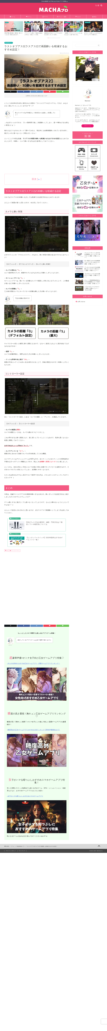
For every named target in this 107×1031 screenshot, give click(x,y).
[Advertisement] (36, 158)
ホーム (12, 17)
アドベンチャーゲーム (15, 551)
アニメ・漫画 (61, 17)
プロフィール (87, 126)
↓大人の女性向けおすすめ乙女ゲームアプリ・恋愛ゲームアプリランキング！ (33, 664)
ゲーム (29, 17)
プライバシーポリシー (11, 851)
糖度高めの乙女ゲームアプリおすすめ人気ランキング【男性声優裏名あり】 (34, 730)
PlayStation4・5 (8, 42)
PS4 (7, 551)
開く (39, 179)
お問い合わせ (81, 301)
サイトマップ (22, 851)
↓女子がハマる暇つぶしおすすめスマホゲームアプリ (25, 796)
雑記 (94, 17)
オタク (78, 17)
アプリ (45, 17)
